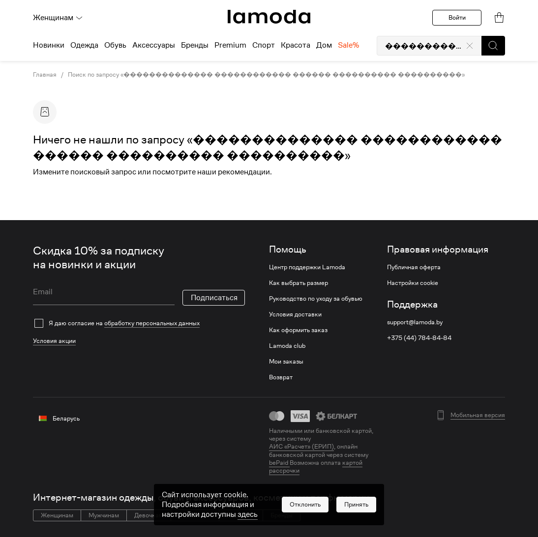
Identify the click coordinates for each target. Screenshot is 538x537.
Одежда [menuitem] (84, 45)
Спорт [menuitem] (263, 45)
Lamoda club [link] (287, 346)
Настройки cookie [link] (412, 283)
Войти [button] (457, 17)
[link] (269, 17)
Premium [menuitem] (230, 45)
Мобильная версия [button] (477, 415)
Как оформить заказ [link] (298, 330)
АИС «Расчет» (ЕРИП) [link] (301, 447)
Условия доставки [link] (295, 314)
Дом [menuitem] (324, 45)
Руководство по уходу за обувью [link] (315, 299)
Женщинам (58, 18)
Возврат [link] (281, 377)
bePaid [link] (279, 462)
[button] (493, 46)
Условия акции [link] (54, 341)
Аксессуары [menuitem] (153, 45)
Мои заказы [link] (286, 362)
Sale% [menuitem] (348, 45)
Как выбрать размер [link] (298, 283)
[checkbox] (139, 323)
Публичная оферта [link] (414, 267)
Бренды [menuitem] (195, 45)
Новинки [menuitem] (48, 45)
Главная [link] (45, 75)
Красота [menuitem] (295, 45)
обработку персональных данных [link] (152, 323)
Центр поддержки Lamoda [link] (307, 267)
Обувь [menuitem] (115, 45)
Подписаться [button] (214, 298)
